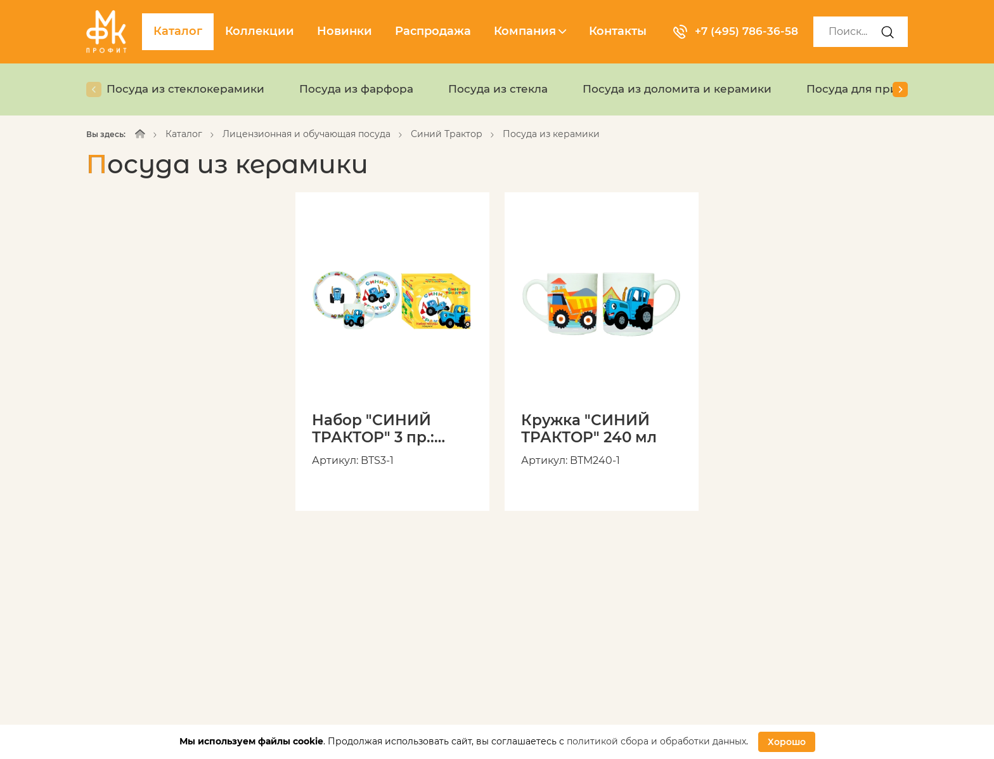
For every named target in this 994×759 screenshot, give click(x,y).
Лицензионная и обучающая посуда (306, 134)
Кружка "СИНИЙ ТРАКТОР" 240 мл (591, 429)
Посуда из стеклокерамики (188, 89)
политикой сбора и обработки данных (656, 741)
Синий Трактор (446, 134)
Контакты (618, 31)
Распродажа (433, 31)
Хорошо (787, 742)
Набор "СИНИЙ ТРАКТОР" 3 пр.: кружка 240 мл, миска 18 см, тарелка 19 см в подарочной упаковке (375, 429)
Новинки (344, 31)
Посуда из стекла (512, 89)
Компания (530, 31)
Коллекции (259, 31)
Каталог (177, 31)
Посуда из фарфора (365, 89)
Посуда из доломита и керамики (697, 89)
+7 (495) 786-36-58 (738, 31)
